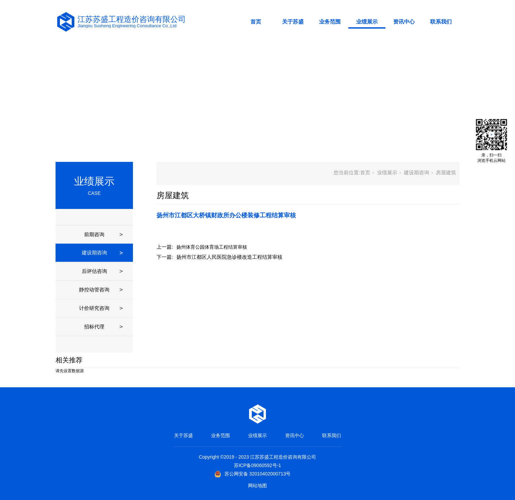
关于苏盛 (293, 22)
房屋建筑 (446, 172)
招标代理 (94, 326)
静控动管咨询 (94, 289)
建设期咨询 (94, 252)
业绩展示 (367, 22)
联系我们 (441, 22)
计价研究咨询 (94, 308)
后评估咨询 (94, 271)
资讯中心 (404, 22)
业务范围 (330, 22)
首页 (255, 22)
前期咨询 (94, 234)
